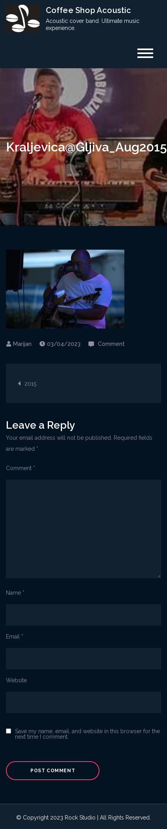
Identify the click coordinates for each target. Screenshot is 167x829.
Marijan (22, 344)
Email (14, 636)
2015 (30, 384)
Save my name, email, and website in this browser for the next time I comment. (87, 733)
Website (16, 680)
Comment (111, 344)
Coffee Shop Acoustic (88, 10)
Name (15, 593)
